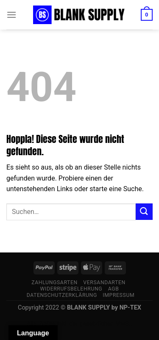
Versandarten (104, 282)
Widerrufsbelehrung (71, 289)
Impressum (118, 295)
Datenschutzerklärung (62, 295)
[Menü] (11, 14)
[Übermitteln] (144, 211)
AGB (113, 289)
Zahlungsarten (54, 282)
